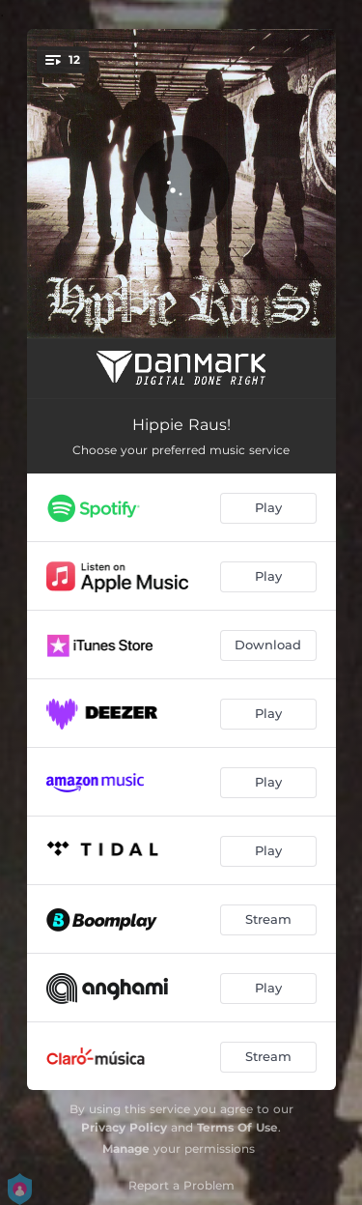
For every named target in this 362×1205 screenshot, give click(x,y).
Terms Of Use (237, 1127)
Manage (126, 1148)
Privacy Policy (124, 1127)
